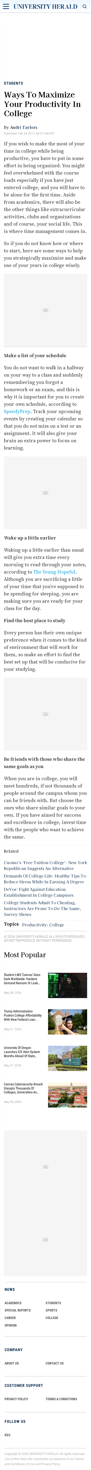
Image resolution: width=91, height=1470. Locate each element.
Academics (13, 1303)
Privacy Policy (50, 1464)
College (56, 925)
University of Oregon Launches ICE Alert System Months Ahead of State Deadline (22, 1052)
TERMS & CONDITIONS (61, 1399)
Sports (51, 1310)
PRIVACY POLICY (16, 1399)
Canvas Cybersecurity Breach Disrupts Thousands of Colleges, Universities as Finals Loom (23, 1088)
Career (10, 1318)
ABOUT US (12, 1363)
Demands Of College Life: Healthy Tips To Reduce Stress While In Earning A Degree (45, 879)
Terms (79, 1459)
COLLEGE (52, 1318)
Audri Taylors (23, 127)
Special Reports (18, 1310)
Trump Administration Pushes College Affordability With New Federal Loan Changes (23, 1015)
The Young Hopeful (54, 571)
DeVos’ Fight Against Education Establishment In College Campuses (39, 892)
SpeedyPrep (17, 411)
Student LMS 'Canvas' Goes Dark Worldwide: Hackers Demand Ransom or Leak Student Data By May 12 (22, 979)
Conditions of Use (22, 1464)
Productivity (34, 925)
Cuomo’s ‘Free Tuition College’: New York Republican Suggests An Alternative (45, 865)
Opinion (11, 1325)
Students (13, 83)
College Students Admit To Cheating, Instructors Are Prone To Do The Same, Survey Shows (42, 908)
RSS (7, 1435)
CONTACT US (55, 1363)
